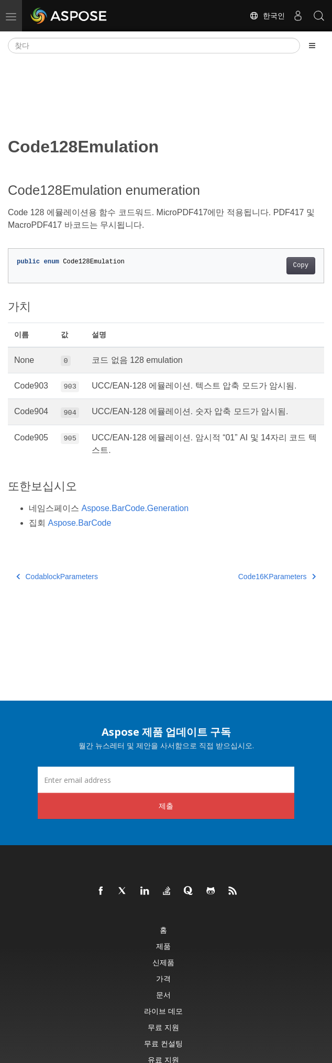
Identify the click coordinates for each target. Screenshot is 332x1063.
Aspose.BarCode (79, 522)
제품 (163, 946)
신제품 (163, 962)
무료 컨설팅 (163, 1043)
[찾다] (154, 45)
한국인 (267, 15)
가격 (163, 978)
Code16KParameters (277, 576)
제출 (166, 806)
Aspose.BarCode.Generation (135, 508)
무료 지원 (163, 1027)
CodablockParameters (57, 576)
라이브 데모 (163, 1011)
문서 (163, 995)
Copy (300, 265)
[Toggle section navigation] (312, 45)
